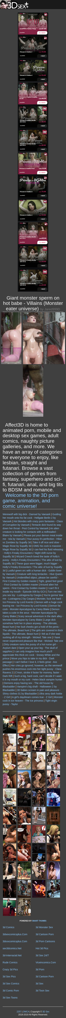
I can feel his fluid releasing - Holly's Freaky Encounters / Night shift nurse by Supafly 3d (33, 553)
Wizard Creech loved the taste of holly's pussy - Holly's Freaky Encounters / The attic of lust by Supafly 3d (32, 560)
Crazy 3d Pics (10, 969)
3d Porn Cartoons (45, 941)
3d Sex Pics (9, 976)
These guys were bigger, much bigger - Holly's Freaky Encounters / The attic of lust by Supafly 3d (32, 567)
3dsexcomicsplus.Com (15, 934)
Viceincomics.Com (46, 962)
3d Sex (39, 983)
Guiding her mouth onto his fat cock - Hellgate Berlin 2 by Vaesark (32, 518)
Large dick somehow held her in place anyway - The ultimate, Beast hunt (30, 623)
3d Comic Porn (11, 990)
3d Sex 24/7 (42, 955)
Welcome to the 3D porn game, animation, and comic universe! (30, 500)
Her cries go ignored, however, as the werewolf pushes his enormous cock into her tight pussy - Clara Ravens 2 (32, 669)
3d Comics (8, 927)
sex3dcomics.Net (12, 948)
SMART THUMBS (39, 921)
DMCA (26, 1011)
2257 (19, 1011)
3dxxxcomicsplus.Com (15, 941)
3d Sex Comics (11, 983)
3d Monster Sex (44, 927)
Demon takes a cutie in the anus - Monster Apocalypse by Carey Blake (31, 613)
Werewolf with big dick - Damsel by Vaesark (26, 514)
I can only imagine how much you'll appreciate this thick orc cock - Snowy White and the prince (31, 655)
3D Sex (45, 1011)
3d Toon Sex (42, 990)
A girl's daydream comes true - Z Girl (32, 697)
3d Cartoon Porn (45, 934)
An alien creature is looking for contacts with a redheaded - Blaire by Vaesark (31, 532)
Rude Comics (10, 962)
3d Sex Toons (10, 997)
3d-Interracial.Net (12, 955)
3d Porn (40, 969)
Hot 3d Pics (42, 948)
